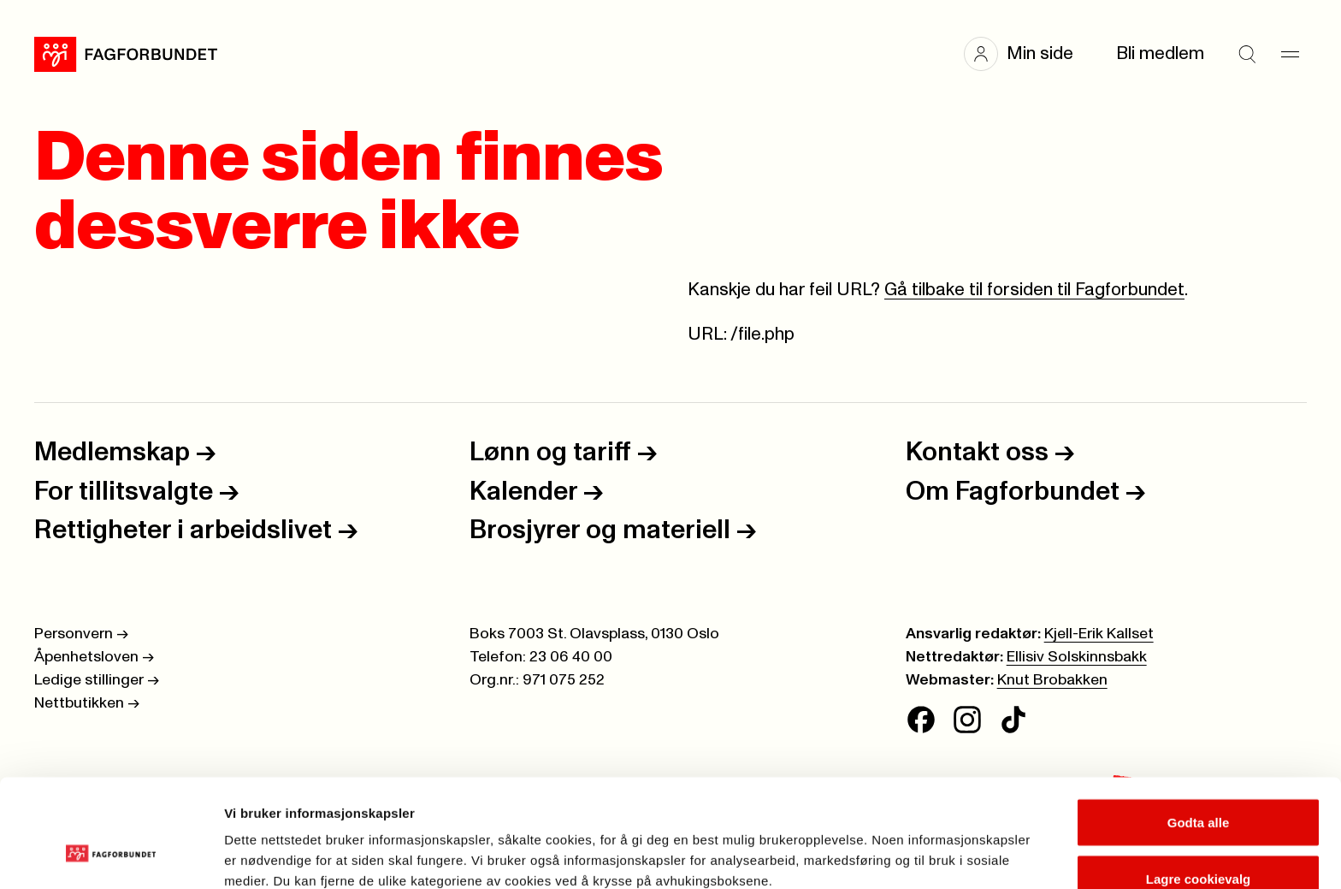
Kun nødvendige (1198, 843)
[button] (1027, 54)
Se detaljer (920, 845)
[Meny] (1290, 54)
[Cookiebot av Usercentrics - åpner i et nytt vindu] (111, 855)
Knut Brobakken (1052, 680)
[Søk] (1247, 54)
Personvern (81, 634)
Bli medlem (1160, 53)
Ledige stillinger (96, 680)
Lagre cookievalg (1198, 787)
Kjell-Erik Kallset (1099, 634)
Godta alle (1198, 731)
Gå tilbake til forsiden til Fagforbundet (1034, 290)
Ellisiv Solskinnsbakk (1077, 657)
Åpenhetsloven (94, 657)
